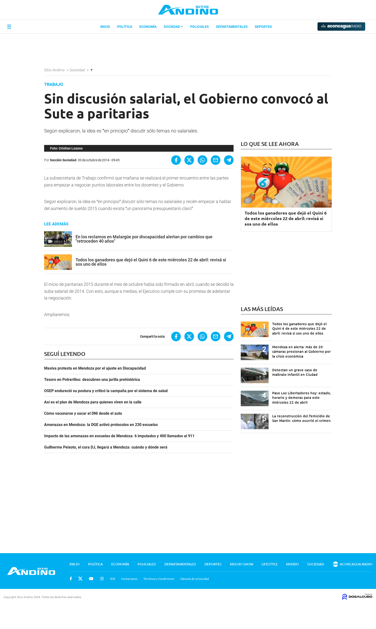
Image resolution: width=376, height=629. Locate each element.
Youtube (91, 579)
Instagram (102, 579)
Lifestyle (270, 564)
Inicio (105, 27)
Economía (148, 27)
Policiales (199, 27)
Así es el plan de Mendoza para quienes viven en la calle (92, 402)
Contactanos (129, 579)
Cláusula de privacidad (194, 579)
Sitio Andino (54, 69)
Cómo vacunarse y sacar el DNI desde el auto (83, 413)
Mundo (292, 564)
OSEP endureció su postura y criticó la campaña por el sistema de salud (106, 391)
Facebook (71, 579)
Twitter (80, 579)
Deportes (263, 27)
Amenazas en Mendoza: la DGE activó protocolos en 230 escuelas (101, 425)
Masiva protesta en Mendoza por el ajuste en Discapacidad (95, 368)
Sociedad (173, 26)
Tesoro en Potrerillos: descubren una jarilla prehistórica (92, 380)
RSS (112, 579)
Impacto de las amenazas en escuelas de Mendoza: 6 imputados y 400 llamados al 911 (119, 436)
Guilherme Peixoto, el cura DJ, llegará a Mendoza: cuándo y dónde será (105, 447)
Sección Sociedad (63, 160)
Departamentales (232, 27)
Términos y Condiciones (158, 579)
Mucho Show (241, 564)
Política (124, 27)
